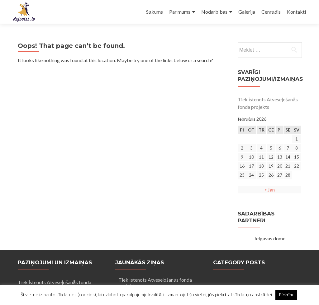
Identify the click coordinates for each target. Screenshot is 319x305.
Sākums (154, 12)
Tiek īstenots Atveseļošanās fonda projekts (268, 103)
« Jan (269, 189)
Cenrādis (271, 12)
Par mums (179, 12)
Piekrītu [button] (286, 294)
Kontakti (296, 12)
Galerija (246, 12)
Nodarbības (214, 12)
